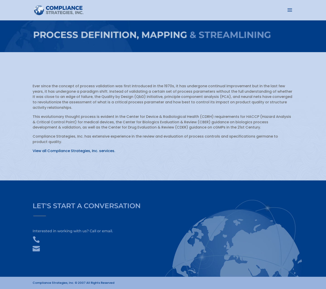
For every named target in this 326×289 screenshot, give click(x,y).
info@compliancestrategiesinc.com (79, 247)
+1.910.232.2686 (58, 238)
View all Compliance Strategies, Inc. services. (74, 150)
